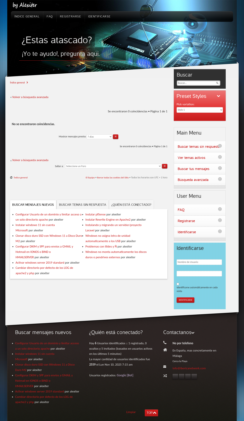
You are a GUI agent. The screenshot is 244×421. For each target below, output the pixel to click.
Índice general (17, 82)
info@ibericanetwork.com (189, 368)
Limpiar (131, 412)
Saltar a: (59, 166)
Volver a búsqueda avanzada (30, 97)
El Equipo (90, 177)
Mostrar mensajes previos (88, 136)
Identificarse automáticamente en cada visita (197, 289)
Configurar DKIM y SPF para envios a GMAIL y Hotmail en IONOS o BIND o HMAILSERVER (44, 252)
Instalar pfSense (95, 214)
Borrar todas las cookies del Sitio (113, 177)
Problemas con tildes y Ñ (101, 246)
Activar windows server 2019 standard (40, 263)
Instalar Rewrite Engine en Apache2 (108, 220)
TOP (150, 413)
